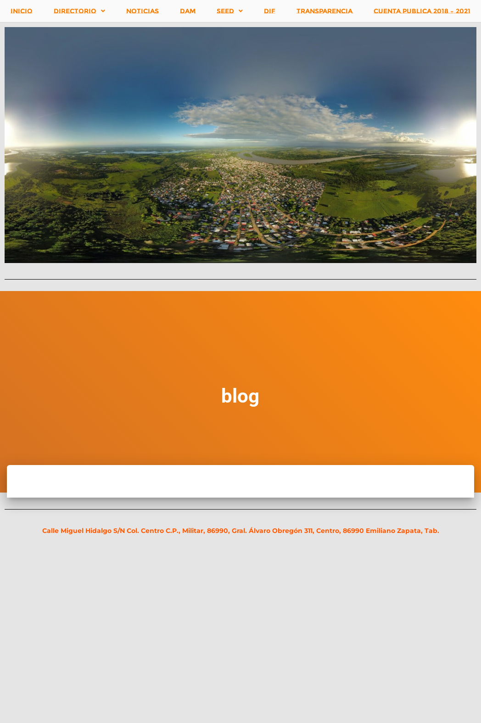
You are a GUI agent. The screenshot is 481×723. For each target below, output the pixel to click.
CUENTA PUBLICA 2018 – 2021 (422, 11)
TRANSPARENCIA (324, 11)
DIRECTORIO (79, 11)
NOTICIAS (142, 11)
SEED (230, 11)
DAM (188, 11)
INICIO (22, 11)
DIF (269, 11)
